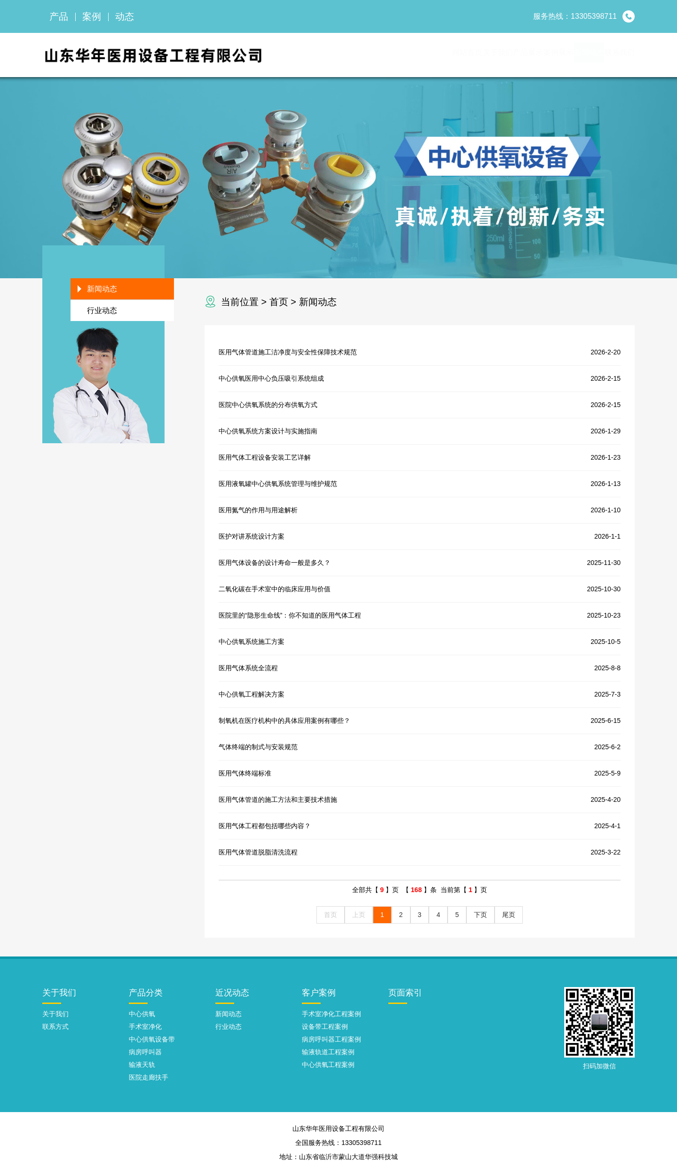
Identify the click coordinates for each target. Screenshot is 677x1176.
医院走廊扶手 (148, 1080)
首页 (278, 304)
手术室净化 (145, 1029)
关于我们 (406, 56)
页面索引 (405, 995)
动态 (124, 16)
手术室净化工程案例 (331, 1016)
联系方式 (55, 1029)
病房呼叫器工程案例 (331, 1042)
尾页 (508, 917)
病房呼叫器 (145, 1054)
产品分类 (146, 995)
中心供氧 (142, 1016)
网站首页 (355, 56)
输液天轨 (142, 1067)
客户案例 (319, 995)
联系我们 (609, 56)
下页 (480, 917)
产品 (58, 16)
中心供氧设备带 (152, 1042)
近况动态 (232, 995)
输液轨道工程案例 (328, 1054)
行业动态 (102, 313)
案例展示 (508, 56)
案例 (91, 16)
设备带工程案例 (325, 1029)
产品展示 (457, 56)
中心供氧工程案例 (328, 1067)
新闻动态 (559, 56)
